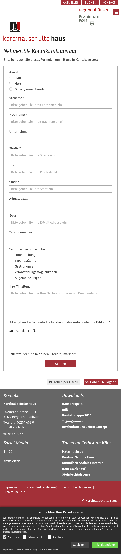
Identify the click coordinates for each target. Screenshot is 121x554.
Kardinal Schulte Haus (19, 404)
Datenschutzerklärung (14, 532)
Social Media (15, 442)
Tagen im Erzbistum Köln (86, 442)
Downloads (73, 395)
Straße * (15, 148)
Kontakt (11, 395)
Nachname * (18, 115)
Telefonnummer (20, 232)
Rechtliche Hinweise (49, 549)
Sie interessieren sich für (27, 249)
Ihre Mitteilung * (21, 286)
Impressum (8, 549)
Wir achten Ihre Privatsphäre (60, 512)
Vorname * (16, 98)
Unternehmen (19, 131)
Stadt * (14, 182)
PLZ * (13, 165)
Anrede (14, 72)
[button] (63, 382)
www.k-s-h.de (13, 434)
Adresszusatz (18, 199)
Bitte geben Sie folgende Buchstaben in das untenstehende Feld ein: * (59, 322)
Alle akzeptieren (105, 544)
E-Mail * (15, 215)
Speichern (79, 544)
